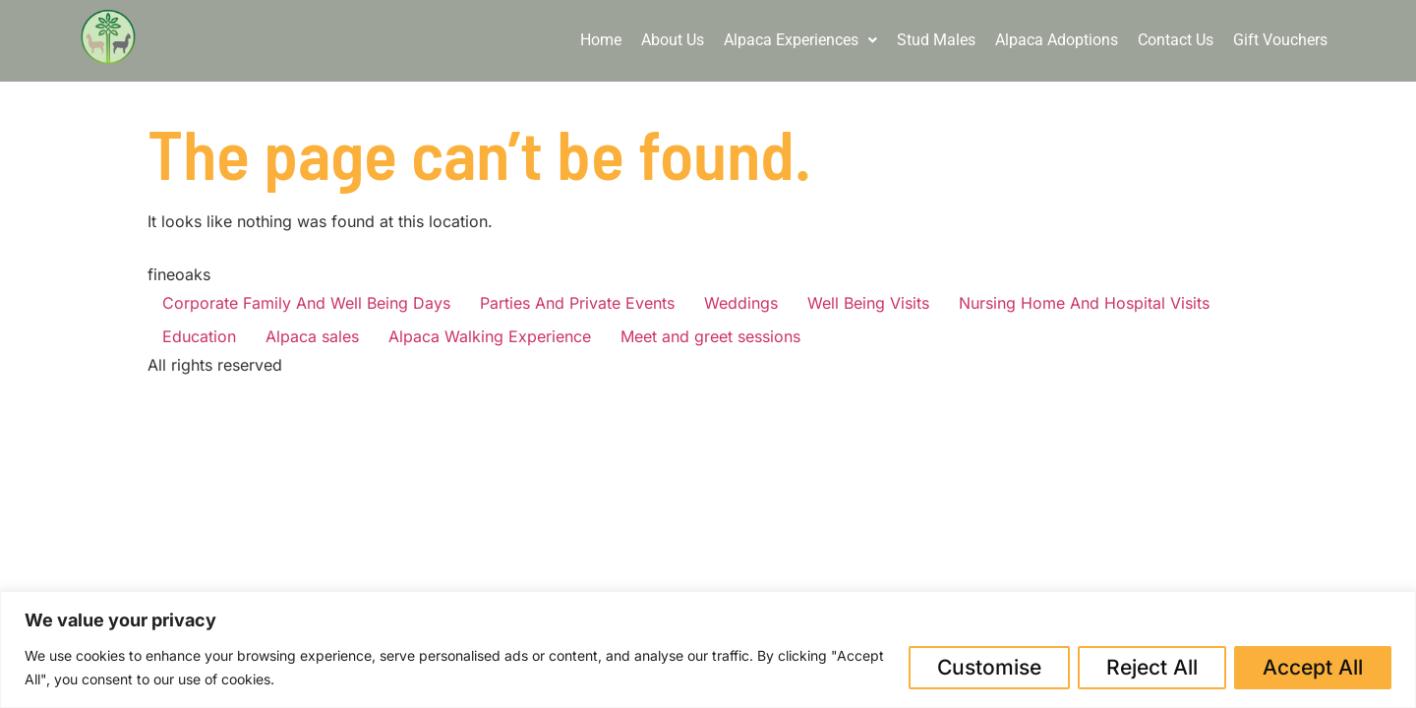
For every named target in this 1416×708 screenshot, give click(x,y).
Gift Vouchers (1280, 39)
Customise (989, 667)
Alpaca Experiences (800, 39)
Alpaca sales (312, 336)
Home (600, 39)
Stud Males (936, 39)
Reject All (1152, 667)
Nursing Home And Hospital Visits (1084, 303)
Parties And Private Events (577, 303)
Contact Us (1175, 39)
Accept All (1313, 667)
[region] (708, 649)
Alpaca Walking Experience (489, 336)
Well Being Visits (868, 303)
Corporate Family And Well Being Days (306, 303)
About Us (672, 39)
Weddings (741, 303)
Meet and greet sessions (710, 336)
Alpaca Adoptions (1056, 39)
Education (199, 336)
